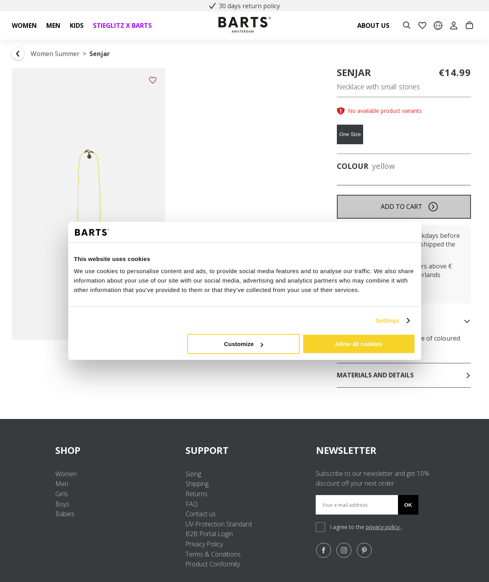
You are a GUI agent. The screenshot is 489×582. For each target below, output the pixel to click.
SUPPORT (244, 450)
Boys (62, 504)
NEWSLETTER (346, 450)
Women (66, 474)
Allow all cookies (359, 344)
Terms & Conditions (213, 554)
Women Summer (55, 53)
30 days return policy (244, 6)
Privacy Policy (204, 544)
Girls (61, 494)
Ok (408, 505)
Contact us (200, 513)
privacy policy (383, 527)
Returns (196, 494)
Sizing (193, 474)
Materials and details (404, 375)
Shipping (197, 483)
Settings (387, 320)
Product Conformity (212, 564)
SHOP (114, 450)
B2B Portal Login (209, 533)
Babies (65, 513)
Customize (243, 344)
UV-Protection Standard (218, 524)
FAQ (191, 504)
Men (61, 483)
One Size (350, 134)
